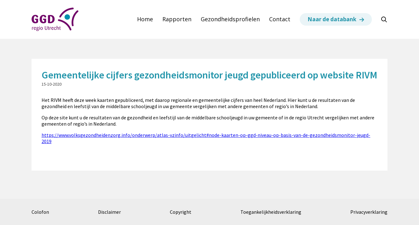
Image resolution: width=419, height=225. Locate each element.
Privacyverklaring (368, 212)
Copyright (180, 212)
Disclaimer (109, 212)
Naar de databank (332, 19)
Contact (279, 19)
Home (145, 19)
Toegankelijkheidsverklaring (270, 212)
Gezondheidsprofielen (230, 19)
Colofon (40, 212)
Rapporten (176, 19)
